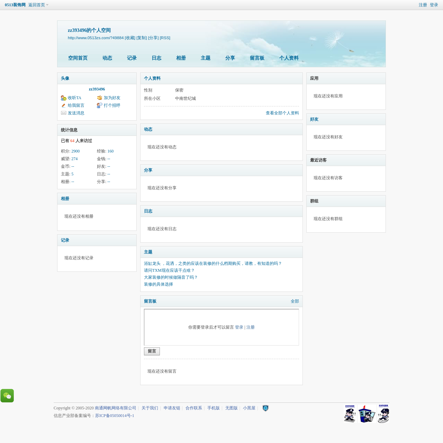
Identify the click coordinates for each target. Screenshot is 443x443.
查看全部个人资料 (282, 113)
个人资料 (289, 58)
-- (108, 158)
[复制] (141, 37)
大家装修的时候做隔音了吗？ (171, 277)
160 (110, 151)
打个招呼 (112, 105)
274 (74, 158)
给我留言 (76, 105)
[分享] (153, 37)
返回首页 (36, 4)
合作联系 (194, 408)
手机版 (213, 408)
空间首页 (78, 58)
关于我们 (150, 408)
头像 (65, 78)
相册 (181, 58)
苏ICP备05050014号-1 (114, 415)
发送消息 (76, 113)
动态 (107, 58)
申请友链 (172, 408)
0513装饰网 (15, 4)
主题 (205, 58)
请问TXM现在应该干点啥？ (169, 270)
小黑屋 (249, 408)
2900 (75, 151)
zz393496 (97, 89)
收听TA (74, 97)
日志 (156, 58)
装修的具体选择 (158, 284)
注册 (423, 4)
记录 (132, 58)
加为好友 (112, 97)
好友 (314, 119)
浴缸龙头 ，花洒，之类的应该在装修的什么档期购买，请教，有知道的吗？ (213, 263)
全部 (295, 301)
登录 (434, 4)
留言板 (257, 58)
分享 (230, 58)
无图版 (231, 408)
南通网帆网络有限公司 (115, 408)
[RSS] (165, 37)
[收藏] (130, 37)
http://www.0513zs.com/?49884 (96, 37)
